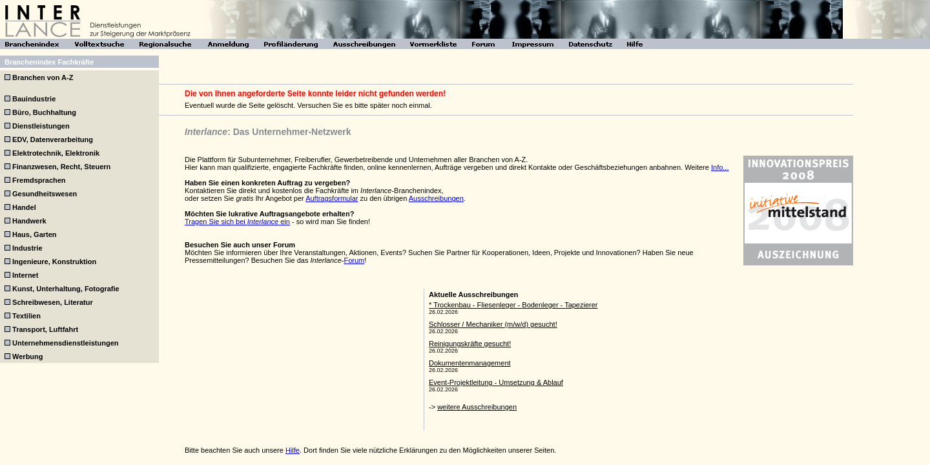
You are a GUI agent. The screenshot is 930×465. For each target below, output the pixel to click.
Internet (25, 275)
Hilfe (292, 450)
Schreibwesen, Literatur (52, 302)
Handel (24, 207)
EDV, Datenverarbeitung (52, 139)
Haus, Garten (34, 234)
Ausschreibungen (436, 198)
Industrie (27, 248)
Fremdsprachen (39, 180)
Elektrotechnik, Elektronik (55, 153)
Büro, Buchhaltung (44, 112)
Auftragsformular (331, 198)
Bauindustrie (34, 99)
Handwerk (29, 221)
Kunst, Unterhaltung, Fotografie (65, 289)
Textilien (26, 316)
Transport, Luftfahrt (45, 329)
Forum (354, 260)
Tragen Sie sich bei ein (237, 221)
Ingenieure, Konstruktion (54, 261)
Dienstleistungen (41, 126)
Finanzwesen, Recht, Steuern (61, 166)
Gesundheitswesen (44, 194)
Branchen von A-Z (42, 77)
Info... (720, 167)
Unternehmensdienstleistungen (65, 343)
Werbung (27, 356)
